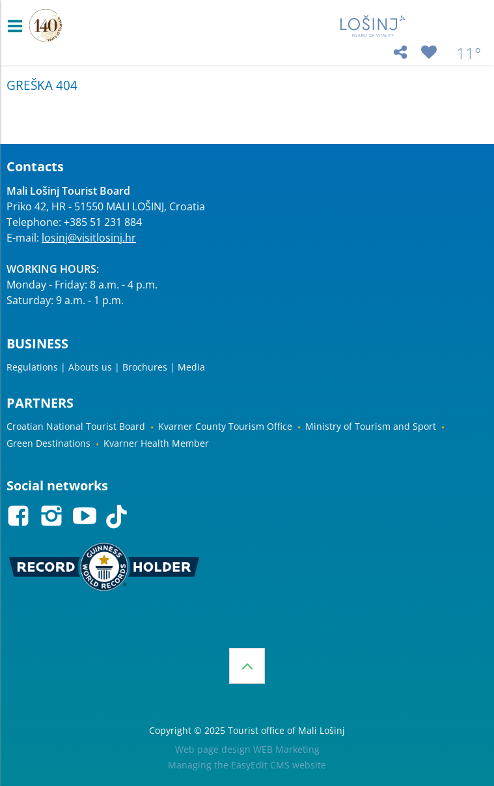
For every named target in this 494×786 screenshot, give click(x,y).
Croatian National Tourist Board (76, 426)
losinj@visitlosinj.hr (89, 238)
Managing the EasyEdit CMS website (247, 765)
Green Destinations (48, 443)
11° (468, 53)
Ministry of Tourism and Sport (370, 426)
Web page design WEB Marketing (247, 749)
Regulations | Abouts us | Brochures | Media (106, 367)
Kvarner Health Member (156, 443)
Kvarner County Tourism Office (225, 426)
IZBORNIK (18, 26)
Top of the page (247, 666)
